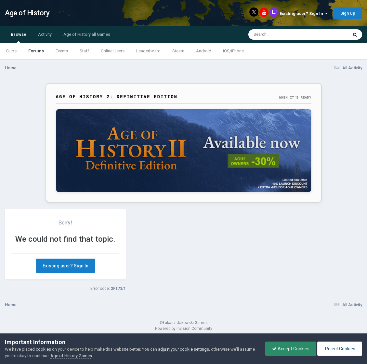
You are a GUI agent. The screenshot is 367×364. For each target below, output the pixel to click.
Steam (178, 50)
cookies (43, 349)
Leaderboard (148, 50)
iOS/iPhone (233, 50)
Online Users (113, 50)
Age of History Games (71, 355)
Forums (36, 50)
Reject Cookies (339, 348)
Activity (45, 34)
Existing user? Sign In (304, 13)
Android (203, 50)
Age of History (27, 13)
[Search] (281, 34)
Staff (84, 50)
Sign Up (347, 13)
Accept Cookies (290, 348)
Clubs (11, 50)
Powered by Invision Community (183, 328)
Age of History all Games (86, 34)
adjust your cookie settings (183, 349)
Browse (18, 37)
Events (62, 50)
